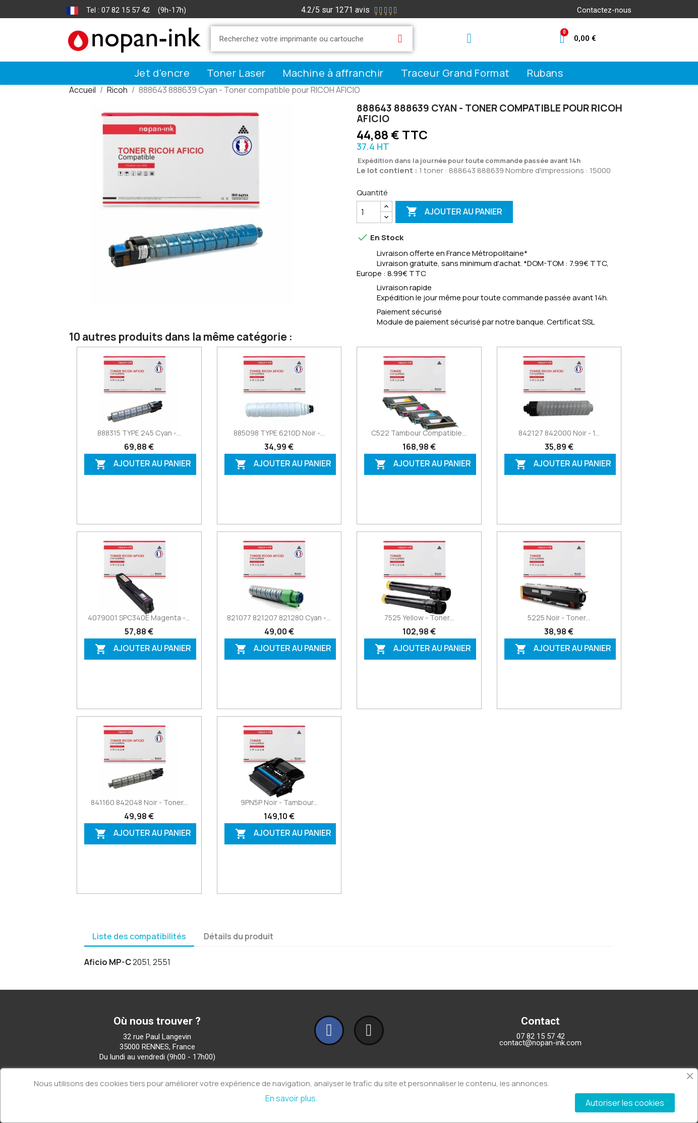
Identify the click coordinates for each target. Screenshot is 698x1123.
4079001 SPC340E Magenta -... (139, 617)
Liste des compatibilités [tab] (139, 936)
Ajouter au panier (454, 212)
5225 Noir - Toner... (559, 617)
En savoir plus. (291, 1098)
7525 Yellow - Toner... (419, 617)
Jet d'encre (162, 73)
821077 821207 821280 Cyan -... (279, 617)
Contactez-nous (604, 10)
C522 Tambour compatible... (419, 433)
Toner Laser (236, 73)
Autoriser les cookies (625, 1102)
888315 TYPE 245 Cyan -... (139, 433)
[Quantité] (369, 212)
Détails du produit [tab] (238, 936)
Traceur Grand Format (455, 73)
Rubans (545, 73)
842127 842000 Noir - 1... (559, 433)
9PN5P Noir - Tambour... (279, 802)
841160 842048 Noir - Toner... (139, 802)
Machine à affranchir (333, 73)
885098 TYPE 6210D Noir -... (279, 433)
